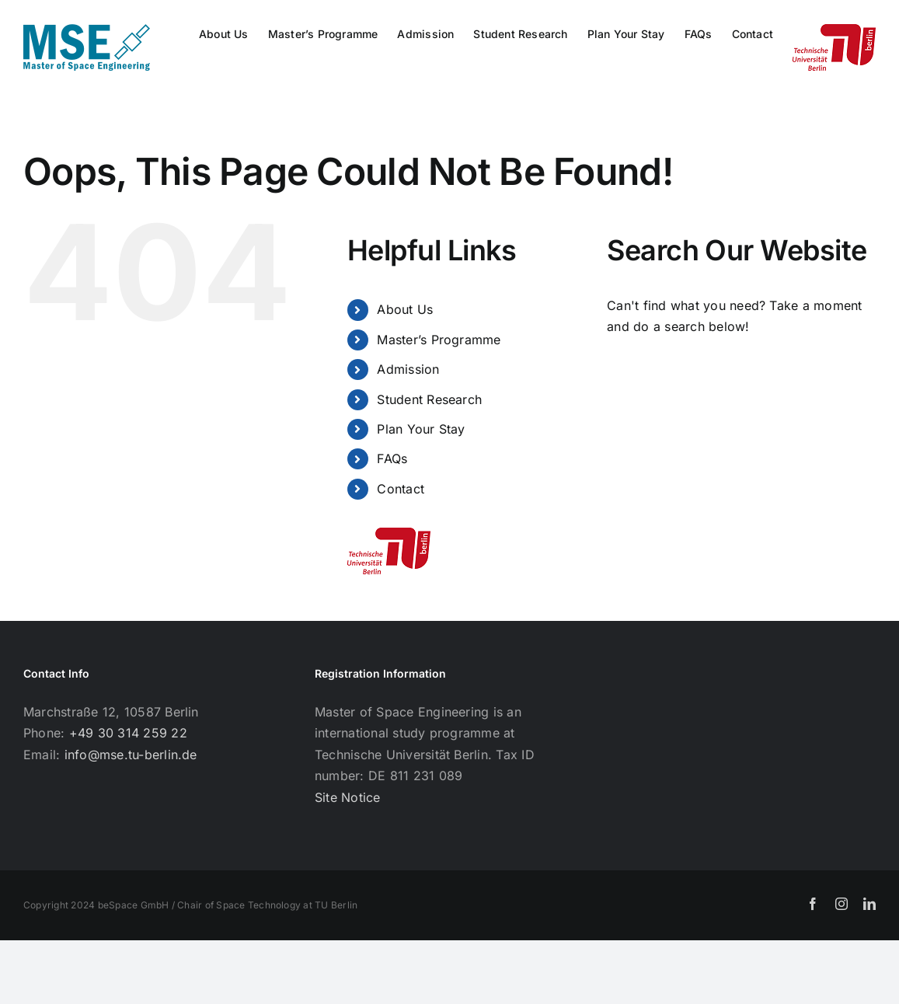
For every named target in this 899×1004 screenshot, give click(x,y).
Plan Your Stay (421, 429)
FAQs (392, 458)
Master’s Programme (438, 339)
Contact (400, 489)
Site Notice (348, 797)
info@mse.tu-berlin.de (130, 754)
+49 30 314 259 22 (128, 733)
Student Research (429, 399)
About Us (405, 309)
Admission (408, 369)
